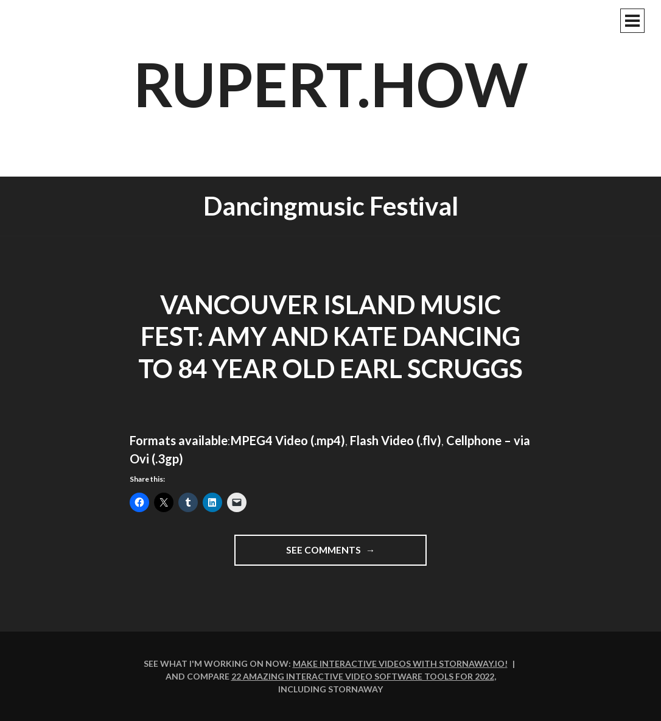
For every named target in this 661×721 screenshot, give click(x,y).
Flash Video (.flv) (395, 440)
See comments (356, 554)
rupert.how (330, 83)
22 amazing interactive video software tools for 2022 (362, 676)
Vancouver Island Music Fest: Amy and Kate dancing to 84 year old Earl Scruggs (330, 336)
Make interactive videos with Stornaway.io (399, 663)
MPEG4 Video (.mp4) (288, 440)
